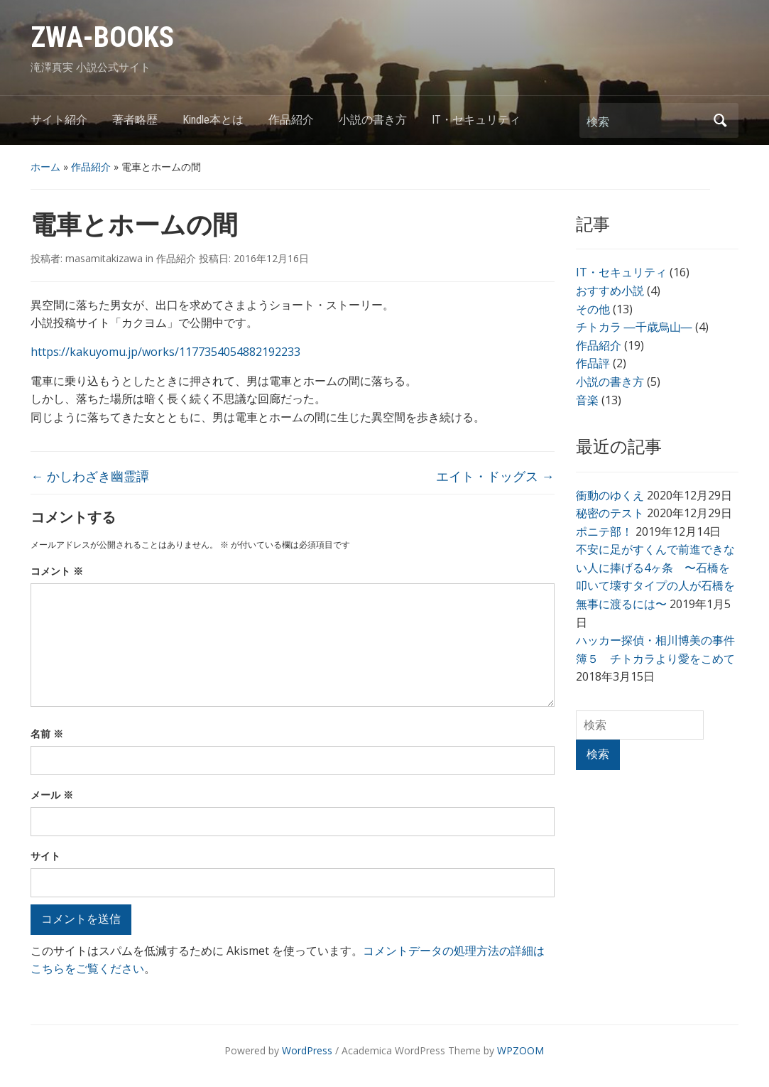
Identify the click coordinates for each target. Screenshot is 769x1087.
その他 (593, 309)
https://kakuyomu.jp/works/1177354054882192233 (165, 351)
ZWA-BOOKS (102, 37)
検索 (720, 120)
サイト (45, 855)
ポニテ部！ (604, 531)
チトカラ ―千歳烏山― (634, 327)
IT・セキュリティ (476, 119)
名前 (47, 733)
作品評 (593, 363)
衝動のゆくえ (610, 495)
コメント (57, 571)
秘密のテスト (610, 513)
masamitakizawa (104, 258)
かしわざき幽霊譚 (90, 476)
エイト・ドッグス (495, 476)
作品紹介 (291, 119)
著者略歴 (135, 119)
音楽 (587, 400)
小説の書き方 (373, 119)
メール (52, 794)
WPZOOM (520, 1050)
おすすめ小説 (610, 290)
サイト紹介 (59, 119)
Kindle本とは (213, 119)
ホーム (45, 166)
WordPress (307, 1050)
